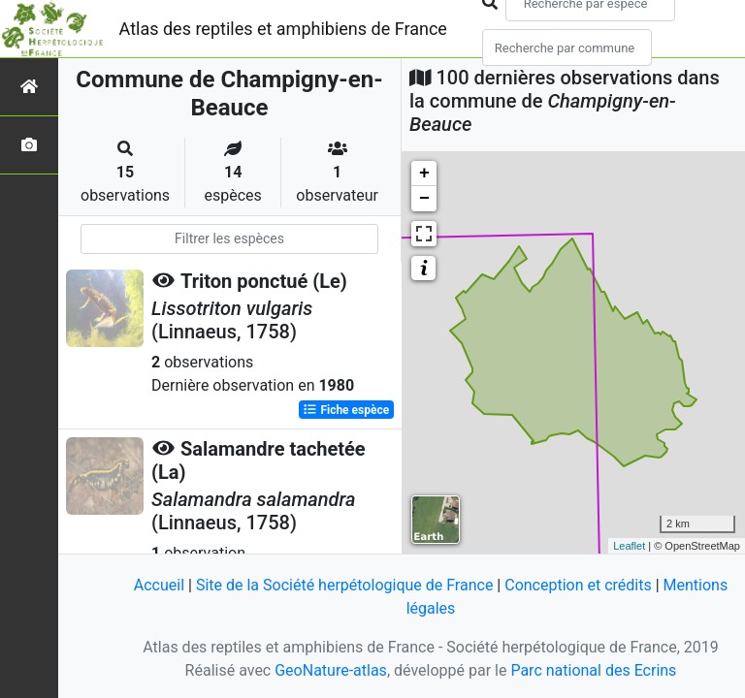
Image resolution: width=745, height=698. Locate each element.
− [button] (424, 198)
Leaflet (629, 546)
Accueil (159, 585)
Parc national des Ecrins (593, 670)
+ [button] (424, 173)
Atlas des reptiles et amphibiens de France (283, 28)
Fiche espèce (346, 410)
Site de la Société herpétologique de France (344, 585)
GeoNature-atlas (331, 670)
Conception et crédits (578, 585)
